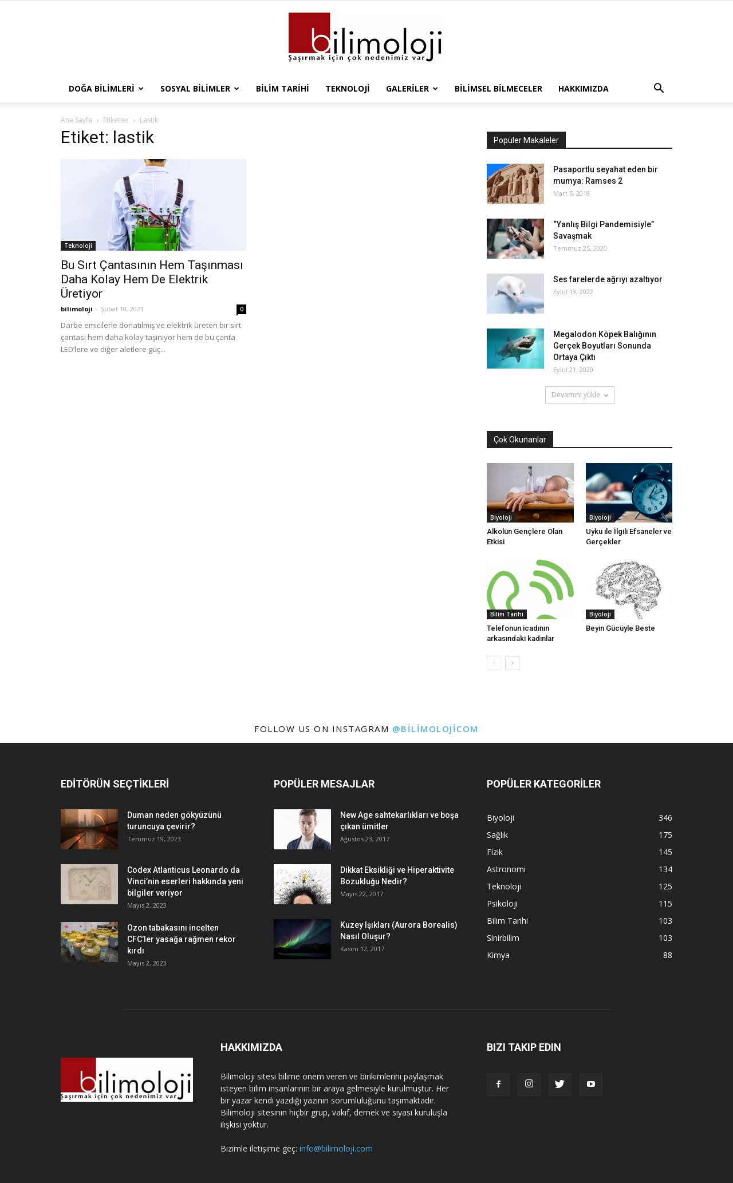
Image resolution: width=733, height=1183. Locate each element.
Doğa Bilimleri (106, 88)
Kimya (498, 954)
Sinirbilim (503, 937)
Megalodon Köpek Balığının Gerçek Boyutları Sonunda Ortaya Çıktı (604, 346)
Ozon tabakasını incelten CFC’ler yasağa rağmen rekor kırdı (181, 939)
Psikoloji (502, 903)
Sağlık (497, 834)
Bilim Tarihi (282, 88)
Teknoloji (347, 88)
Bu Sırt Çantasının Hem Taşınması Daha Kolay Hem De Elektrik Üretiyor (152, 279)
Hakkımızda (583, 88)
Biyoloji (501, 517)
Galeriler (412, 88)
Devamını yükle (579, 394)
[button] (658, 88)
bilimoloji (77, 308)
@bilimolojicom (435, 728)
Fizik (495, 851)
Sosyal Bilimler (199, 88)
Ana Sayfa (76, 120)
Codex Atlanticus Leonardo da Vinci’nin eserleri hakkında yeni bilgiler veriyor (185, 881)
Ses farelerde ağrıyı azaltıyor (608, 279)
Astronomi (506, 869)
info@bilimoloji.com (336, 1148)
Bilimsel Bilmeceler (498, 88)
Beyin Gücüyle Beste (620, 628)
